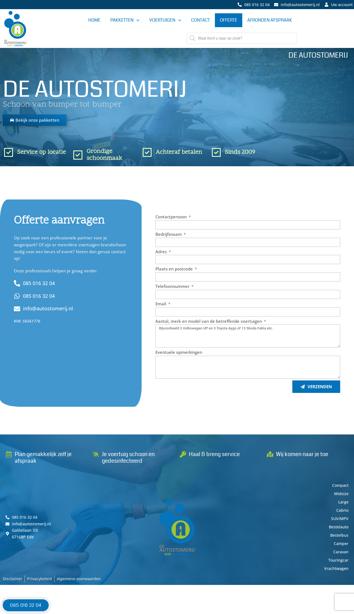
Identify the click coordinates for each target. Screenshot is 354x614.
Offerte (228, 20)
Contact (200, 20)
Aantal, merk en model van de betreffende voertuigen (209, 322)
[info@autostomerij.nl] (17, 310)
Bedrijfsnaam (169, 235)
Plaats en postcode (174, 270)
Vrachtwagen (335, 570)
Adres (161, 253)
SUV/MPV (339, 520)
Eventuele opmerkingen (178, 354)
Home (94, 20)
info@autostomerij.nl (51, 310)
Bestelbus (338, 537)
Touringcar (338, 562)
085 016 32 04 (41, 284)
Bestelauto (337, 528)
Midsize (341, 495)
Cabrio (342, 512)
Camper (340, 545)
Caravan (340, 553)
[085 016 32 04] (17, 285)
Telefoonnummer (173, 288)
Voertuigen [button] (165, 20)
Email (161, 305)
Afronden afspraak (269, 20)
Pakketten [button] (124, 20)
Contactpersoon (171, 218)
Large (342, 503)
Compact (339, 487)
